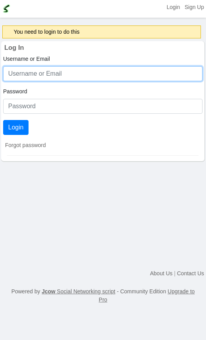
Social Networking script (78, 291)
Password (15, 91)
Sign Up (194, 7)
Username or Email (26, 59)
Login (173, 7)
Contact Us (190, 273)
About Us (161, 273)
